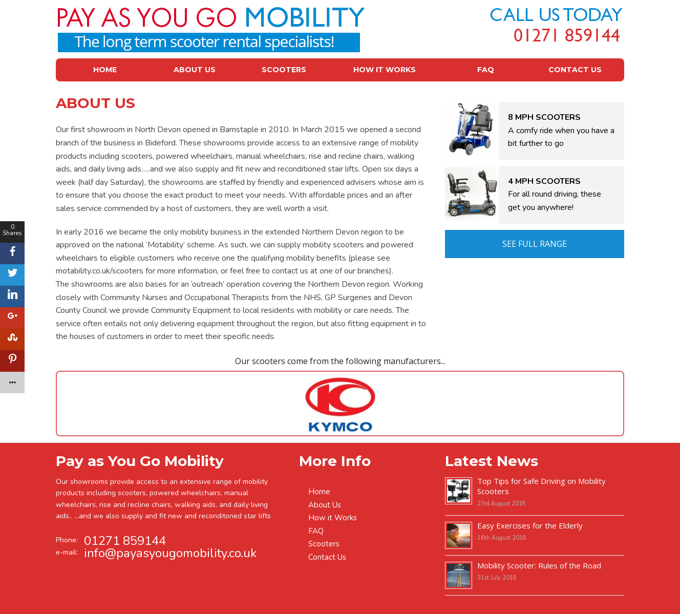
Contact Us (575, 69)
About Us (195, 69)
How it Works (384, 69)
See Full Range (534, 243)
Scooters (284, 69)
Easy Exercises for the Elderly (530, 525)
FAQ (485, 69)
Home (105, 69)
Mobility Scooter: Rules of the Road (539, 565)
